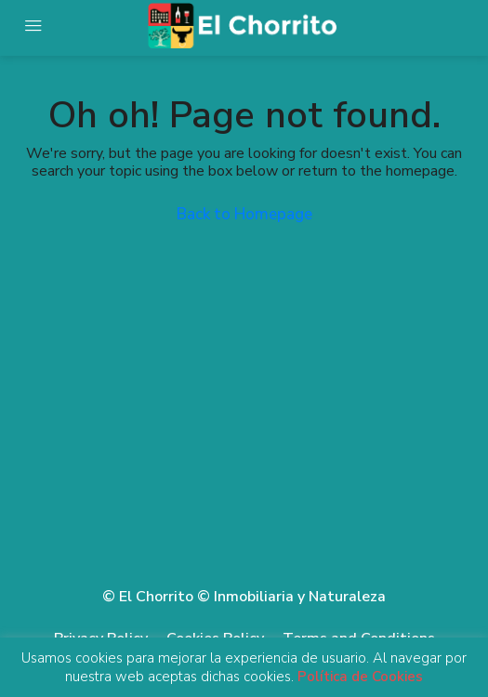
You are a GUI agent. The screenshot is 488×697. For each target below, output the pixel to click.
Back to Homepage (244, 214)
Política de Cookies (360, 676)
